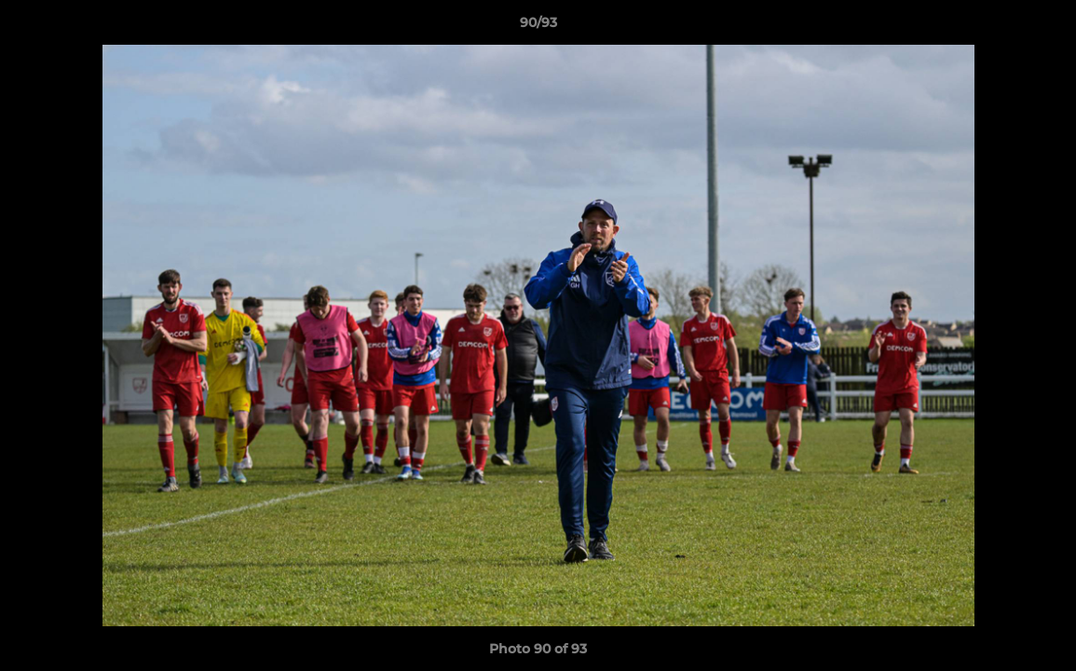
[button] (1042, 27)
